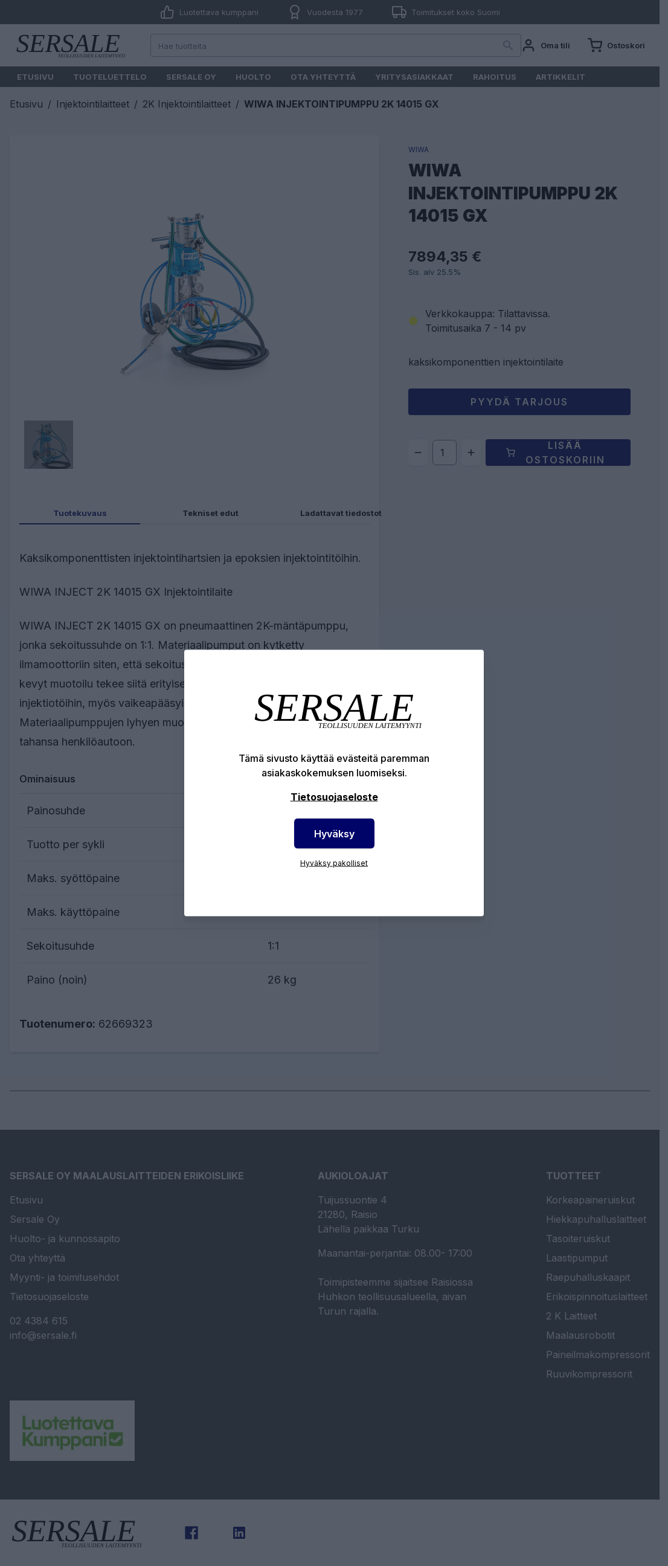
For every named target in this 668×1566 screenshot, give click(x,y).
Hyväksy (334, 834)
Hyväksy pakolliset (334, 863)
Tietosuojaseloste (334, 797)
